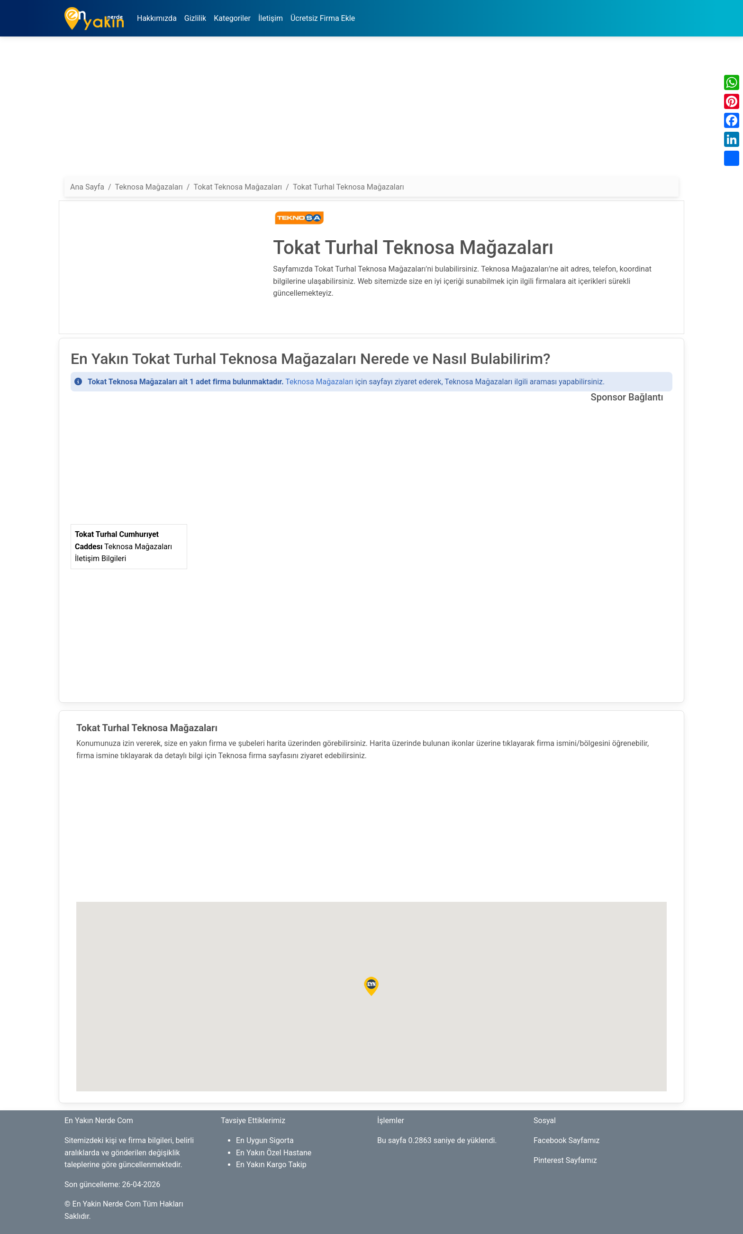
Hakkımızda (157, 18)
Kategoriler (232, 18)
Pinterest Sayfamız (565, 1160)
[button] (371, 987)
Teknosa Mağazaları (319, 381)
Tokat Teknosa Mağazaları (237, 186)
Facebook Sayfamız (566, 1140)
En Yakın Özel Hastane (273, 1152)
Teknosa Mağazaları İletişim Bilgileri (123, 546)
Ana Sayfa (87, 186)
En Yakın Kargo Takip (271, 1164)
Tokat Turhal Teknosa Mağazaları (348, 186)
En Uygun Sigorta (265, 1140)
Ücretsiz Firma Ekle (322, 18)
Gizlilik (195, 18)
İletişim (270, 18)
